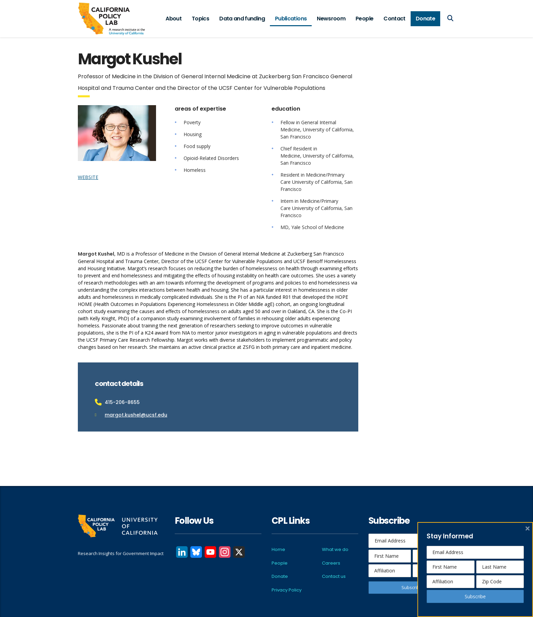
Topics (200, 18)
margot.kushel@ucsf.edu (136, 414)
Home (278, 549)
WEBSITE (88, 177)
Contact (394, 18)
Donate (425, 18)
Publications (291, 18)
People (364, 18)
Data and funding (242, 18)
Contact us (334, 576)
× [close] (527, 528)
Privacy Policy (287, 590)
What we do (335, 549)
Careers (331, 563)
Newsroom (331, 18)
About (174, 18)
